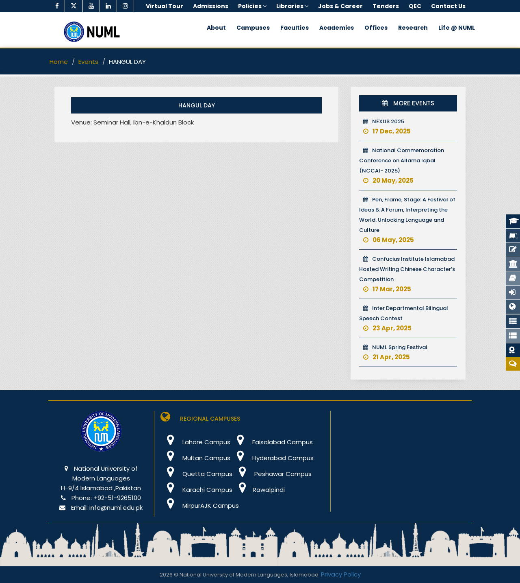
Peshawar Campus (272, 473)
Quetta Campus (196, 473)
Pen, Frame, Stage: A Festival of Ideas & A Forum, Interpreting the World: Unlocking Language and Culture (407, 220)
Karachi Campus (196, 489)
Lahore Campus (195, 442)
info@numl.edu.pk (116, 507)
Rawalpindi (258, 489)
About (216, 28)
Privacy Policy (341, 574)
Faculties (294, 28)
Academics (336, 28)
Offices (376, 28)
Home (59, 61)
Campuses (253, 28)
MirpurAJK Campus (199, 505)
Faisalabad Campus (271, 442)
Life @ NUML (456, 28)
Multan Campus (195, 458)
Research (413, 28)
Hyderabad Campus (272, 458)
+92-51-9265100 (117, 497)
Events (88, 61)
